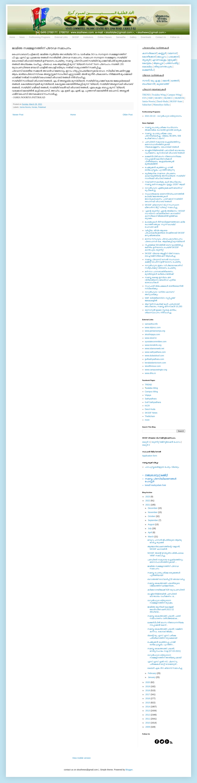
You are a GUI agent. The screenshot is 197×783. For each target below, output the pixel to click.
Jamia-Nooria (25, 107)
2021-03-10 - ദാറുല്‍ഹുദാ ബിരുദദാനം (163, 116)
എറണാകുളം (159, 60)
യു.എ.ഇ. (156, 80)
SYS (144, 98)
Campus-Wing (174, 94)
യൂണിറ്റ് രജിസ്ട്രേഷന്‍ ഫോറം (166, 442)
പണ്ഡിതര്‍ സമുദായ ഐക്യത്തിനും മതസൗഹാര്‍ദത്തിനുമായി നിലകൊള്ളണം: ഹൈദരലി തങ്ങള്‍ (162, 144)
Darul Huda (150, 409)
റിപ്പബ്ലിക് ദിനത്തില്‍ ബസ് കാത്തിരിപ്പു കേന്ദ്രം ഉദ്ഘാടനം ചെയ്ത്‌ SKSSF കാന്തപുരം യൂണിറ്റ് (164, 247)
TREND (146, 94)
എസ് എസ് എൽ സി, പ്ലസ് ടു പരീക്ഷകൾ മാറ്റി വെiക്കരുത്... (162, 662)
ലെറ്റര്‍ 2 (146, 445)
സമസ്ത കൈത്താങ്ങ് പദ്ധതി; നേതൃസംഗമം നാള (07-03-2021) (164, 649)
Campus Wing (151, 391)
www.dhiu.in (150, 373)
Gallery (133, 37)
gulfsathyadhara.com (154, 359)
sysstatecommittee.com (155, 341)
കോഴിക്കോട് (149, 56)
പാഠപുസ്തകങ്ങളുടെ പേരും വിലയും (162, 467)
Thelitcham (150, 416)
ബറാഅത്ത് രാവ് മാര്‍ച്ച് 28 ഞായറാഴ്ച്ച (166, 579)
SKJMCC (168, 98)
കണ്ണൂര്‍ (162, 53)
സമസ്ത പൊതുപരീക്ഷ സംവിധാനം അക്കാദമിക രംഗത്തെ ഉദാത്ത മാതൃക (163, 128)
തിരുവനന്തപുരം (163, 66)
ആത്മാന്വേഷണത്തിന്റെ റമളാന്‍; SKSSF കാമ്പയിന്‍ (163, 547)
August (151, 524)
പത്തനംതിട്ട (171, 63)
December (153, 508)
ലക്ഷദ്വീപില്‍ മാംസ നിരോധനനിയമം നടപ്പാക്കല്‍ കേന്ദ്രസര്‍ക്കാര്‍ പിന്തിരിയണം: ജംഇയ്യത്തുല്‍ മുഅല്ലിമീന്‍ (163, 160)
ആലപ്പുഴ (158, 63)
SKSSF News (151, 413)
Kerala (34, 107)
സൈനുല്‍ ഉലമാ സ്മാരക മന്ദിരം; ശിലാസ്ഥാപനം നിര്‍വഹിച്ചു (161, 311)
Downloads (146, 37)
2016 (148, 698)
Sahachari (147, 104)
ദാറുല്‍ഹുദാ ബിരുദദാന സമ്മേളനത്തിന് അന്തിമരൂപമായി (164, 656)
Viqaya (148, 395)
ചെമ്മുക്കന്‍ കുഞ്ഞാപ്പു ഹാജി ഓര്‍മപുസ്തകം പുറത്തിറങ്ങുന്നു (160, 168)
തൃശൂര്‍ (146, 60)
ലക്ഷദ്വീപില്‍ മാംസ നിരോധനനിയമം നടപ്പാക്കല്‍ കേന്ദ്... (165, 623)
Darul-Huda (162, 101)
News (22, 37)
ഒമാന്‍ (165, 80)
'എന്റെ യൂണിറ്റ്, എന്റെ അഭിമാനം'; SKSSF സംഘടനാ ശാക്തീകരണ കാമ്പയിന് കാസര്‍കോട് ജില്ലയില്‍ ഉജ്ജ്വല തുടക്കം (165, 214)
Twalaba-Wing (159, 94)
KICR (147, 405)
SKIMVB (179, 98)
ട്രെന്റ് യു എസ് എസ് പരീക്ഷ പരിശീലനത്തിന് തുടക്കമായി (162, 636)
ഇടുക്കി (172, 60)
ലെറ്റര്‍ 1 (146, 442)
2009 (148, 727)
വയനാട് (172, 53)
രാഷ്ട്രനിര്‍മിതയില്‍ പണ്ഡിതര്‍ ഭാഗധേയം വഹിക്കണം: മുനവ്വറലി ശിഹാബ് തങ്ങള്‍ (165, 151)
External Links (61, 37)
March (151, 536)
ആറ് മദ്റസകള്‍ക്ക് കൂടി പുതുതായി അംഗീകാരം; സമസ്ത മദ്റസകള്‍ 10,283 (163, 305)
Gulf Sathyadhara (153, 402)
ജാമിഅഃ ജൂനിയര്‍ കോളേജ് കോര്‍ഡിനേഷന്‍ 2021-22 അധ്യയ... (160, 609)
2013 (148, 710)
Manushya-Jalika (161, 104)
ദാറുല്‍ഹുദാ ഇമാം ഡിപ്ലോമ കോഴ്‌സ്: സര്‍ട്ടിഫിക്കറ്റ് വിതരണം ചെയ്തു (164, 266)
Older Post (128, 114)
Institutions (88, 37)
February (152, 673)
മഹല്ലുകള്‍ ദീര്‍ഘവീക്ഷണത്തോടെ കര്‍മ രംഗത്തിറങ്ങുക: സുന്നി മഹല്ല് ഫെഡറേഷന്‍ (165, 224)
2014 (148, 706)
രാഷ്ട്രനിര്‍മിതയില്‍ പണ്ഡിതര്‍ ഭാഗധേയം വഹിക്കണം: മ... (162, 595)
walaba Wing (151, 388)
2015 (148, 702)
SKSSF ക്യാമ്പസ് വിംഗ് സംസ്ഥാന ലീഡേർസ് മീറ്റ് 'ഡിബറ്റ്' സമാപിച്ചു (162, 206)
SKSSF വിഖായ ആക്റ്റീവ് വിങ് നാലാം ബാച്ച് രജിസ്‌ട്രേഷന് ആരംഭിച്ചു (162, 254)
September (153, 520)
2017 (148, 694)
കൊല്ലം (147, 66)
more (147, 420)
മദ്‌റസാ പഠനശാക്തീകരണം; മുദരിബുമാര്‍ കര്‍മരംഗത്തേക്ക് (159, 272)
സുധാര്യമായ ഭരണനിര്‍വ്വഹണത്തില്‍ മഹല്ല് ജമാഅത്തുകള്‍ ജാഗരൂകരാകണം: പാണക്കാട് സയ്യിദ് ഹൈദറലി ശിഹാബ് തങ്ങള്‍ (164, 197)
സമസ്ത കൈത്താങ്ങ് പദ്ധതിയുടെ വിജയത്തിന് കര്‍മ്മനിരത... (163, 584)
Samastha (120, 37)
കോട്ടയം (147, 63)
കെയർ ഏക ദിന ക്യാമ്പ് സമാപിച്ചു (164, 668)
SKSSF (75, 37)
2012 (148, 715)
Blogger (128, 769)
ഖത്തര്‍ (175, 80)
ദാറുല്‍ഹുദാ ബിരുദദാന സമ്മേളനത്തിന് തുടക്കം (160, 601)
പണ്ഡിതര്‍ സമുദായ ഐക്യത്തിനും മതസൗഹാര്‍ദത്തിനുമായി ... (165, 560)
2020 (148, 682)
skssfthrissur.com (153, 366)
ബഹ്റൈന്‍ (148, 84)
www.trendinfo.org (153, 345)
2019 (148, 686)
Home (12, 37)
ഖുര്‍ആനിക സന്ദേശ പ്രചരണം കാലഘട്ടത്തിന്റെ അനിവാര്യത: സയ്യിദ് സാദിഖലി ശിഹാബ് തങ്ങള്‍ (165, 176)
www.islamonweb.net (154, 348)
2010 (148, 723)
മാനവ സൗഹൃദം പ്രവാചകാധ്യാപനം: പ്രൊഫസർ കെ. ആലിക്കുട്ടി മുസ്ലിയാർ (165, 240)
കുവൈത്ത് (163, 84)
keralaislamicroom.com (155, 363)
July (150, 528)
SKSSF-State (176, 101)
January (152, 677)
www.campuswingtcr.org (156, 369)
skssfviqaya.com (152, 334)
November (153, 512)
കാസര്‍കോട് (149, 53)
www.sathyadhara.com (155, 352)
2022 (148, 500)
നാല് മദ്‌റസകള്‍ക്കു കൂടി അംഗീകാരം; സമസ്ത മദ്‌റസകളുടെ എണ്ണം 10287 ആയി (165, 183)
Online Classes (105, 37)
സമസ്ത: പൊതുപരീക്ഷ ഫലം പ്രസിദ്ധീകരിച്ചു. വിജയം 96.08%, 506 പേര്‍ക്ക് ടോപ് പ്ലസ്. (163, 136)
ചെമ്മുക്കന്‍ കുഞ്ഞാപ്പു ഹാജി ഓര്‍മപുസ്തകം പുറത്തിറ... (161, 643)
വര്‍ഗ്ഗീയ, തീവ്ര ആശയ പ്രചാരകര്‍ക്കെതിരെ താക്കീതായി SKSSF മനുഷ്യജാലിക (165, 233)
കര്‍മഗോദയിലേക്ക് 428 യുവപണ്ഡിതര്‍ (166, 590)
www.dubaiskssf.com (154, 355)
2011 (148, 719)
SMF (150, 98)
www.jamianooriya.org (155, 331)
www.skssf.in (151, 338)
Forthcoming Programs (39, 37)
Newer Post (18, 114)
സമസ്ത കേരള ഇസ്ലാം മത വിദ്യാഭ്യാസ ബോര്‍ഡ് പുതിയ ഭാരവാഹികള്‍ (160, 280)
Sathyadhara (151, 398)
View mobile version (81, 758)
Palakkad (42, 107)
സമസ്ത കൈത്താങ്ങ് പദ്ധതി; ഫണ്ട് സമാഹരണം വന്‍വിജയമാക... (163, 617)
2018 (148, 690)
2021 (148, 505)
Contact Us (161, 37)
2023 (148, 496)
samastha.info (151, 324)
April (150, 532)
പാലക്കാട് (173, 56)
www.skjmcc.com (153, 327)
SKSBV (158, 98)
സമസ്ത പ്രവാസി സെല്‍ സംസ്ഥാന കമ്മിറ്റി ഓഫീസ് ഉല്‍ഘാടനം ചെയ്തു (163, 260)
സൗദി (145, 80)
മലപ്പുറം (161, 56)
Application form (149, 456)
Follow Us (174, 37)
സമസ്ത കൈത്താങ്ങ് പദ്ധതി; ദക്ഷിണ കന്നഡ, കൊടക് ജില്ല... (165, 630)
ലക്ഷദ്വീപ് (148, 70)
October (152, 516)
